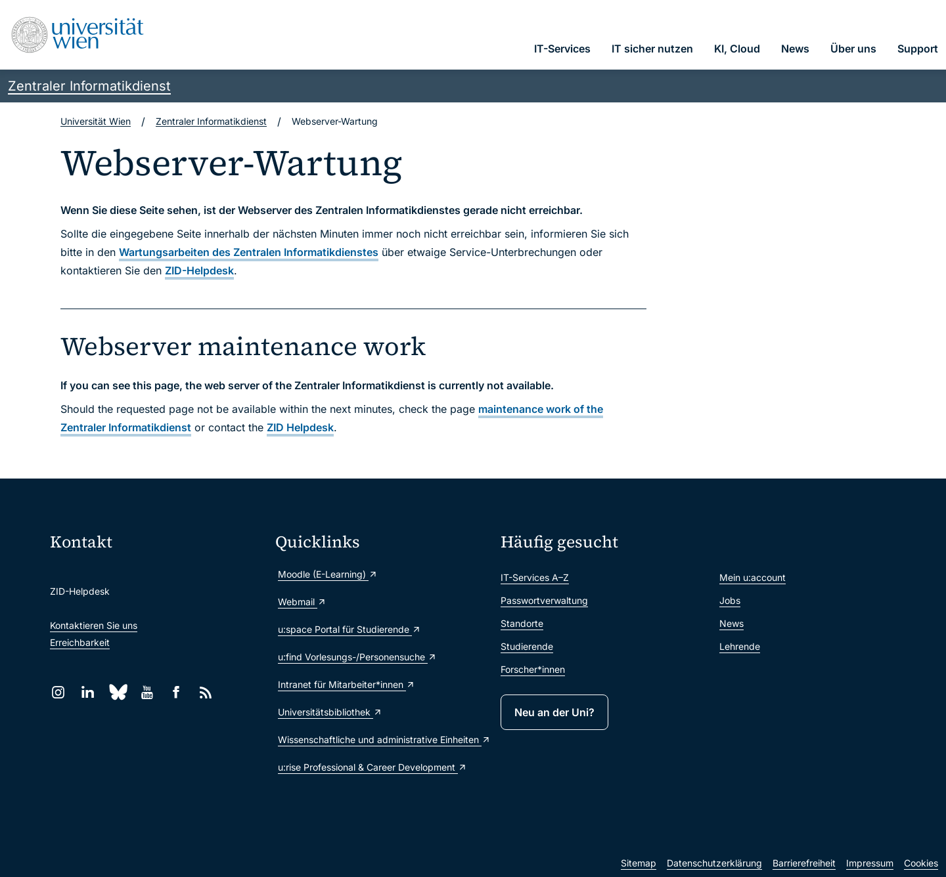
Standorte (522, 623)
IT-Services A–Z (535, 577)
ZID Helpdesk (300, 427)
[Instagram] (58, 692)
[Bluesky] (117, 692)
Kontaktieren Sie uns (93, 625)
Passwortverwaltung (544, 600)
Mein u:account (752, 577)
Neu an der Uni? (554, 712)
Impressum (869, 862)
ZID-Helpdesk (199, 270)
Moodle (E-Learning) (328, 574)
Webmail (302, 601)
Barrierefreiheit (804, 862)
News (731, 623)
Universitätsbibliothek (330, 711)
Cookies (921, 862)
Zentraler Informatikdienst (89, 86)
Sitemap (638, 862)
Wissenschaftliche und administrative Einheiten (382, 739)
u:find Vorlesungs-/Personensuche (357, 656)
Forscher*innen (533, 669)
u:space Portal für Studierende (349, 629)
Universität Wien (95, 121)
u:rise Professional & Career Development (372, 767)
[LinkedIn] (87, 692)
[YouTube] (146, 692)
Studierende (527, 646)
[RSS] (205, 692)
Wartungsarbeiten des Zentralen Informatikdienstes (248, 252)
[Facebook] (176, 692)
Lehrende (739, 646)
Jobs (729, 600)
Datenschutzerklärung (714, 862)
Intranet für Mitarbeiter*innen (346, 684)
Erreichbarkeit (80, 642)
